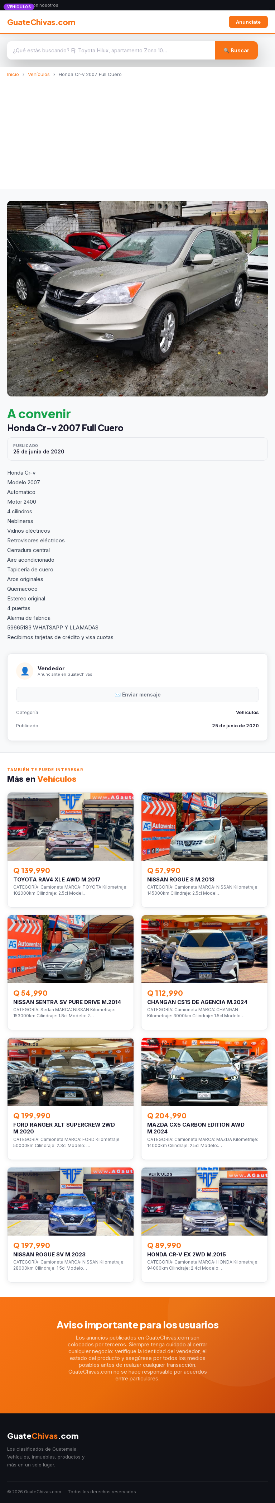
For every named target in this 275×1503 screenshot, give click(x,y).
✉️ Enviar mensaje (138, 694)
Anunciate (248, 22)
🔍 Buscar (236, 50)
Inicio (13, 74)
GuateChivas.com (41, 22)
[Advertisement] (137, 131)
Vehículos (39, 74)
